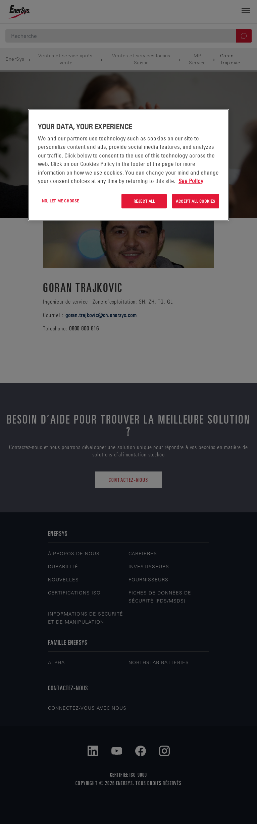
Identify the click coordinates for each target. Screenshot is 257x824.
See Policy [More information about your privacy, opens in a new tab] (190, 181)
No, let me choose (60, 200)
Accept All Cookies (195, 201)
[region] (128, 165)
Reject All (144, 201)
